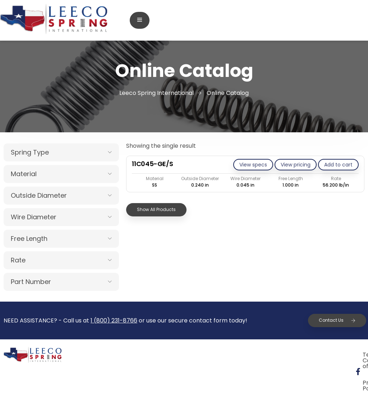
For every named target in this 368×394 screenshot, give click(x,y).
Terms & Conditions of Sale (250, 356)
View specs (253, 164)
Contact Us (337, 320)
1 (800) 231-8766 (114, 320)
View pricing (295, 164)
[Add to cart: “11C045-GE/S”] (338, 164)
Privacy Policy (325, 356)
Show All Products (156, 209)
